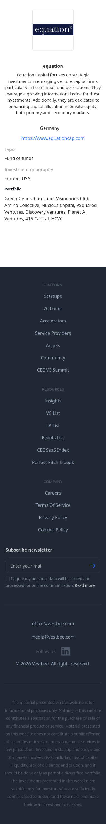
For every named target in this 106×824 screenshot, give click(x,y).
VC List (53, 413)
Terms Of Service (53, 505)
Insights (53, 401)
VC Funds (52, 308)
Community (53, 358)
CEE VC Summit (53, 370)
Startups (53, 296)
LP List (53, 425)
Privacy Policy (53, 517)
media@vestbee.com (53, 637)
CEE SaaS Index (53, 450)
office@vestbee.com (53, 623)
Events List (53, 438)
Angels (53, 345)
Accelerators (53, 321)
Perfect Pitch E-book (53, 462)
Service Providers (53, 333)
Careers (53, 493)
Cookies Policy (53, 530)
